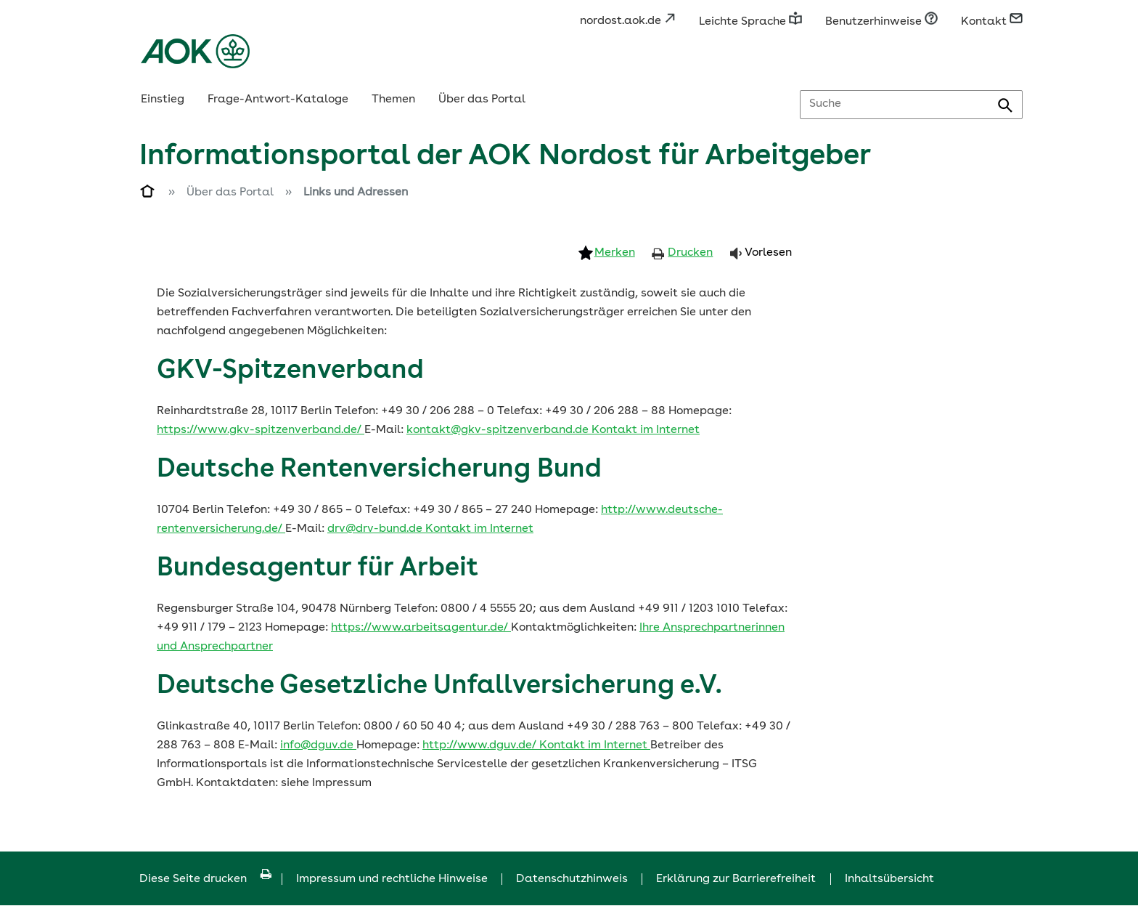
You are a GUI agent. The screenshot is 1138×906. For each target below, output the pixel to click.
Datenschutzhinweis (572, 879)
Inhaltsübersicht (889, 879)
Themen (393, 99)
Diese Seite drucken (205, 879)
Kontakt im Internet (645, 430)
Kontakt (992, 22)
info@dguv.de (318, 745)
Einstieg (162, 99)
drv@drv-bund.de (376, 529)
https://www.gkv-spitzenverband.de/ (260, 430)
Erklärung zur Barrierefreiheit (736, 879)
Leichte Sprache (750, 22)
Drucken (690, 253)
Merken (614, 253)
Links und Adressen (355, 192)
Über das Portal (481, 99)
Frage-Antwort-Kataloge (278, 99)
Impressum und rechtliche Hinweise (392, 879)
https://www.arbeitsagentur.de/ (421, 628)
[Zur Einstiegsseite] (148, 194)
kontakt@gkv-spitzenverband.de (498, 430)
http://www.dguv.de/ (480, 745)
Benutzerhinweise (881, 22)
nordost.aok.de (628, 21)
